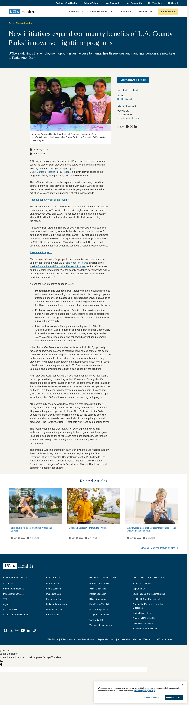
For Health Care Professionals (146, 599)
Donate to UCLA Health (143, 618)
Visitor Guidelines (97, 589)
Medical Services (54, 609)
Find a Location (53, 589)
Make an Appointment (56, 604)
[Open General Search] (173, 3)
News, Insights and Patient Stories (148, 594)
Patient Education (97, 594)
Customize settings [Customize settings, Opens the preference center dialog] (151, 697)
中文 (5, 599)
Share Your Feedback (13, 589)
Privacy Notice (68, 639)
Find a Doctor (168, 12)
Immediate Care (53, 594)
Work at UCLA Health (142, 623)
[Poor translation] (1, 662)
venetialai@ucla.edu (128, 118)
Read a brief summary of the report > (49, 199)
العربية (6, 604)
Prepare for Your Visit (99, 583)
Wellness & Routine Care (101, 625)
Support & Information (99, 615)
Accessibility (124, 639)
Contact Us (136, 3)
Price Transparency (98, 609)
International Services (13, 594)
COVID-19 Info (96, 620)
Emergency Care (54, 599)
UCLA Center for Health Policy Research (51, 172)
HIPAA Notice (52, 639)
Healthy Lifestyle (125, 99)
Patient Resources (99, 12)
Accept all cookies (173, 697)
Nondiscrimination (86, 639)
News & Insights (24, 23)
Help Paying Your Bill (99, 604)
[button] (66, 3)
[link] (127, 127)
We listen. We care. (142, 639)
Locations (124, 12)
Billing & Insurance (98, 599)
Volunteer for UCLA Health (144, 628)
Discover (143, 12)
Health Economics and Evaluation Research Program (58, 266)
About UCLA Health (141, 583)
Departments (138, 589)
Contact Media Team (142, 613)
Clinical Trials (52, 615)
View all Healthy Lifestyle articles (159, 548)
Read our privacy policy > (144, 691)
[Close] (183, 684)
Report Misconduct (106, 639)
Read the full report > (41, 252)
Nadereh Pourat (79, 263)
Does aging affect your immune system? (88, 527)
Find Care (74, 12)
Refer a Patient (91, 3)
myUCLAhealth (112, 3)
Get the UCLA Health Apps (15, 615)
